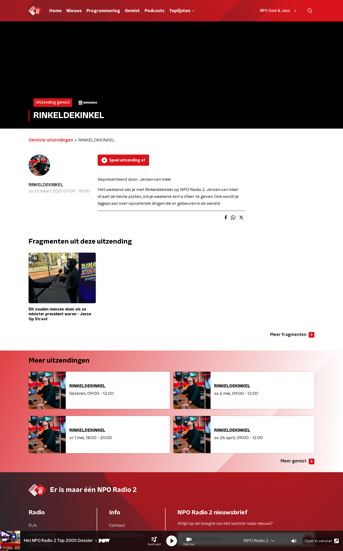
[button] (154, 541)
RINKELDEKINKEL (46, 185)
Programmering (103, 11)
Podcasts (154, 11)
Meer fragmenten (292, 335)
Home (55, 11)
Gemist (132, 11)
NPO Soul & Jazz (279, 10)
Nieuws (74, 11)
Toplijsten (181, 11)
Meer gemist (297, 461)
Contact (117, 525)
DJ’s (33, 525)
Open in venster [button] (322, 541)
